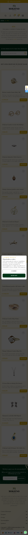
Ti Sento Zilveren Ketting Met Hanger (12, 383)
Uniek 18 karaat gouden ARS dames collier (13, 286)
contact (15, 39)
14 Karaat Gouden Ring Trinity (10, 319)
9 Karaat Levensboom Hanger (10, 221)
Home (2, 21)
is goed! (14, 271)
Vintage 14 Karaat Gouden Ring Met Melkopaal (12, 351)
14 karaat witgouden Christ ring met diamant (11, 157)
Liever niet (14, 275)
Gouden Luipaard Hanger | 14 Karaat (12, 254)
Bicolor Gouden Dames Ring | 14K (11, 92)
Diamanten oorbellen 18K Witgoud (11, 416)
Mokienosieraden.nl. (16, 527)
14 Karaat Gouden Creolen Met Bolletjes (13, 124)
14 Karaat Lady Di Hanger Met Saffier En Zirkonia (13, 448)
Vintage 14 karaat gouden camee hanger (13, 189)
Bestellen (23, 100)
